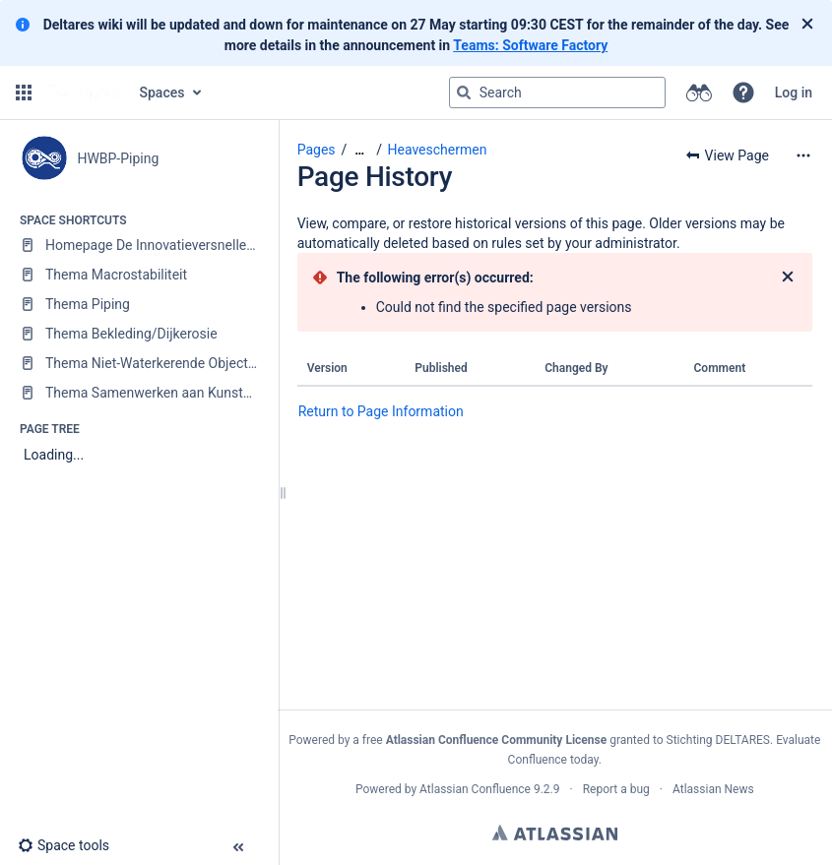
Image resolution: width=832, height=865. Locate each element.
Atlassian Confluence (475, 789)
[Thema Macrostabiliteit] (139, 274)
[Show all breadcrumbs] (359, 150)
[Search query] (557, 92)
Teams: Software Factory (530, 45)
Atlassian (554, 832)
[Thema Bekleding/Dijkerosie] (139, 333)
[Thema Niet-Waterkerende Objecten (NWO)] (139, 363)
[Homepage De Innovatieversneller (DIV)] (139, 245)
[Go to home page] (83, 92)
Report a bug (616, 789)
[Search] (464, 92)
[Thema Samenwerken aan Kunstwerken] (139, 392)
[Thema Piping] (139, 304)
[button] (23, 92)
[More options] (803, 155)
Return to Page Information (381, 411)
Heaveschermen (436, 149)
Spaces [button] (162, 92)
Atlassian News (713, 789)
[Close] (807, 24)
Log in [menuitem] (793, 92)
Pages (316, 149)
